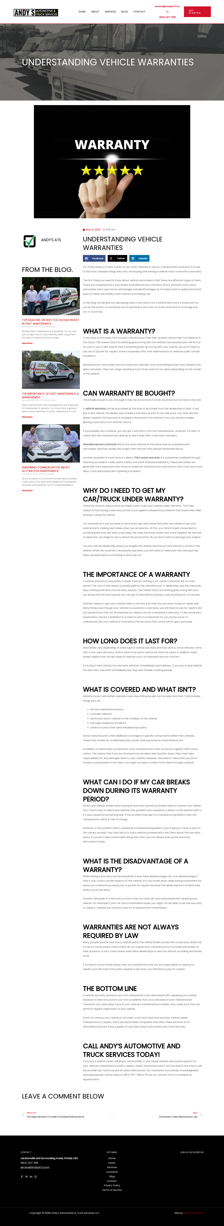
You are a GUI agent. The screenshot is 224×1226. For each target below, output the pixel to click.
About (96, 11)
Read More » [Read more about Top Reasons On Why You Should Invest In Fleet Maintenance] (27, 343)
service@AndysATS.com (34, 1167)
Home (83, 11)
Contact (138, 11)
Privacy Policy (112, 1185)
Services (110, 11)
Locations (112, 1172)
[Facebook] (21, 1176)
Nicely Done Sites (193, 1213)
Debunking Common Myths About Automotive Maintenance (46, 469)
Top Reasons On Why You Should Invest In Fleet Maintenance (50, 321)
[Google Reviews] (35, 1176)
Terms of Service (112, 1190)
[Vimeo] (26, 1176)
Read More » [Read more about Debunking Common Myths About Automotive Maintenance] (27, 490)
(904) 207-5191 (166, 16)
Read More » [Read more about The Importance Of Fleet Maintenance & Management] (27, 417)
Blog (124, 11)
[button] (197, 11)
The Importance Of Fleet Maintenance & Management (50, 395)
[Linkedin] (31, 1176)
